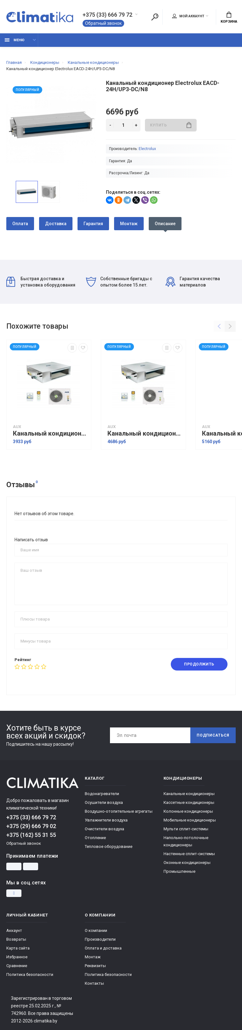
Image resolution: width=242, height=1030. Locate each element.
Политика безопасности (29, 974)
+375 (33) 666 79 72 (107, 15)
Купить (170, 125)
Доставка (55, 223)
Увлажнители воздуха (106, 820)
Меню (15, 40)
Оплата (20, 223)
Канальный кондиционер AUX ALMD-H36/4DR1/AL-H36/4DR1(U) (144, 433)
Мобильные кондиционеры (190, 820)
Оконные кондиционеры (187, 862)
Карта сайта (18, 948)
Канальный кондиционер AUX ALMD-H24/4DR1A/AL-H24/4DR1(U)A (50, 433)
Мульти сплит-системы (186, 829)
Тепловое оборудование (108, 846)
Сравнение (16, 965)
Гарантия (93, 223)
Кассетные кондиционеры (189, 802)
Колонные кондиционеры (188, 811)
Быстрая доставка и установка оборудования (40, 281)
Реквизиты (95, 965)
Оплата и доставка (103, 948)
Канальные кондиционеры (189, 793)
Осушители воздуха (104, 802)
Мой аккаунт (188, 16)
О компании (96, 930)
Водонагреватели (102, 793)
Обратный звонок (103, 23)
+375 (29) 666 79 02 (31, 826)
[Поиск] (155, 17)
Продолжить (199, 664)
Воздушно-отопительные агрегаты (119, 811)
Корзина (229, 18)
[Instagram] (13, 893)
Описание (165, 223)
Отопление (95, 837)
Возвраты (16, 939)
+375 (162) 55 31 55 (31, 835)
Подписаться (213, 735)
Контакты (94, 983)
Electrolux (147, 149)
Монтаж (129, 223)
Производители (100, 939)
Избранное (16, 957)
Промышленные (179, 871)
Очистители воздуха (104, 829)
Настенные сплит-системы (189, 853)
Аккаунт (14, 930)
